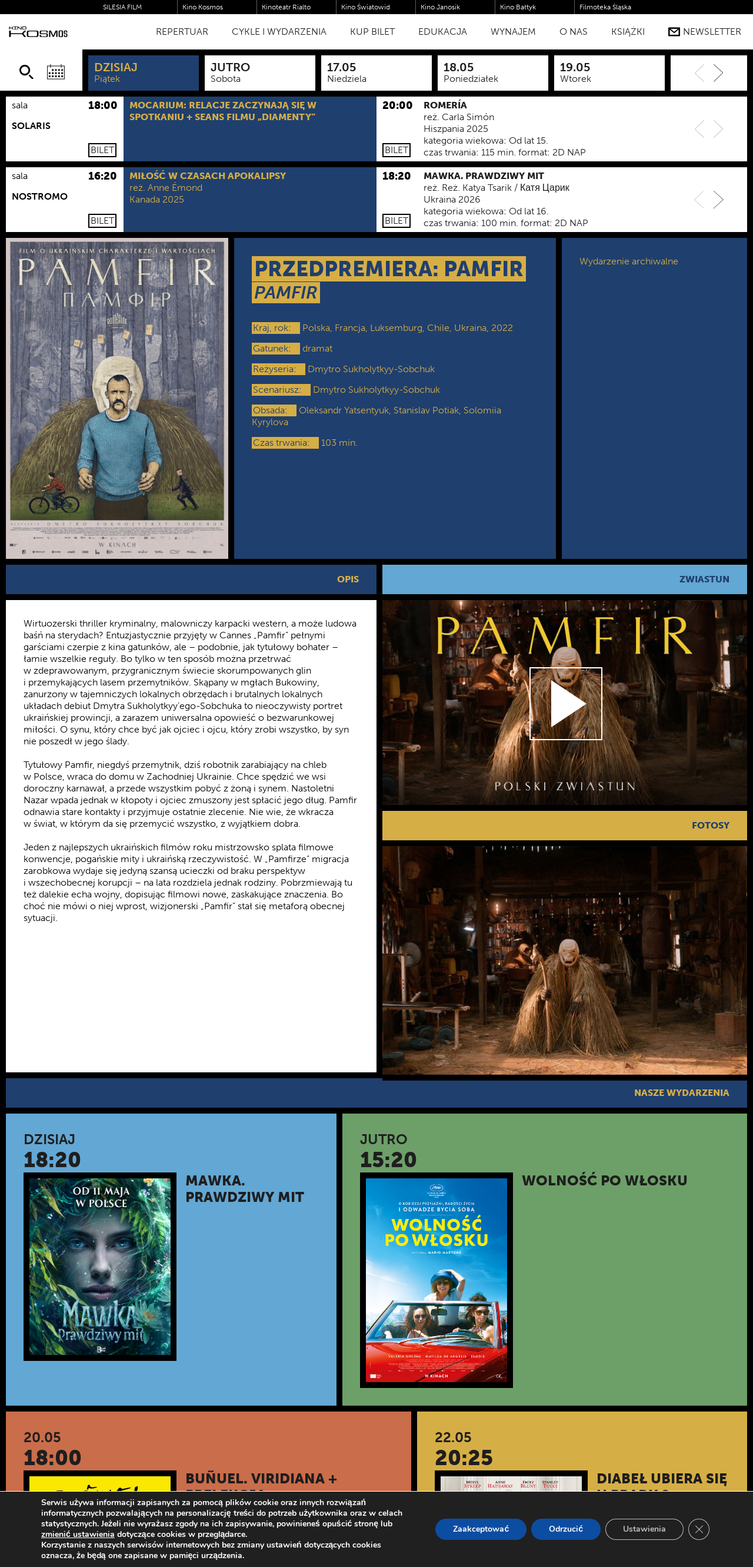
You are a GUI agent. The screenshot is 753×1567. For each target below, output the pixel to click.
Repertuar (182, 31)
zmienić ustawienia (78, 1534)
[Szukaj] (26, 72)
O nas (573, 31)
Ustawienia (644, 1529)
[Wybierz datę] (56, 72)
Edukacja (442, 31)
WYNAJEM (513, 31)
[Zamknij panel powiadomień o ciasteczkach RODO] (698, 1529)
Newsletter (704, 32)
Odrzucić (566, 1529)
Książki (628, 31)
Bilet (102, 149)
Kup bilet (372, 31)
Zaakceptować (481, 1529)
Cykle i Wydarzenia (279, 31)
